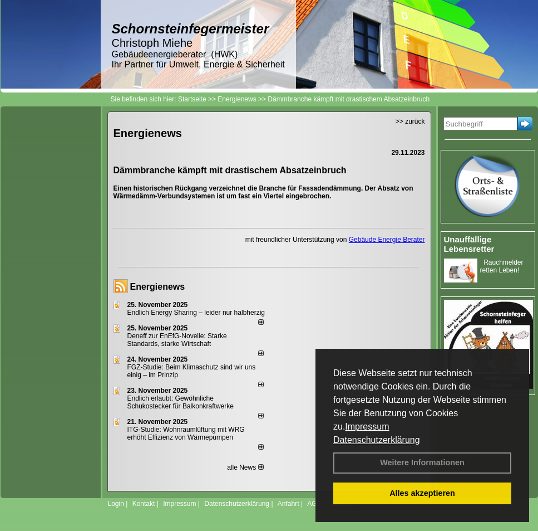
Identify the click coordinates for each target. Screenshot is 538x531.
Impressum (367, 426)
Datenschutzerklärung (376, 440)
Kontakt (143, 504)
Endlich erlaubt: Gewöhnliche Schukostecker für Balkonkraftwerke (180, 402)
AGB (314, 504)
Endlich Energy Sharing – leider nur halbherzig (196, 312)
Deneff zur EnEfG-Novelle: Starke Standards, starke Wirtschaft (177, 340)
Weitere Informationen (422, 462)
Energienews (157, 286)
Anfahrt (288, 504)
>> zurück (410, 121)
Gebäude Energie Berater (387, 239)
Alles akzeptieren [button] (422, 493)
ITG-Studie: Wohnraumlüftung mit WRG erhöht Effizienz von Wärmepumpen (186, 433)
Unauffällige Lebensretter (469, 244)
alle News (245, 467)
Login (116, 504)
